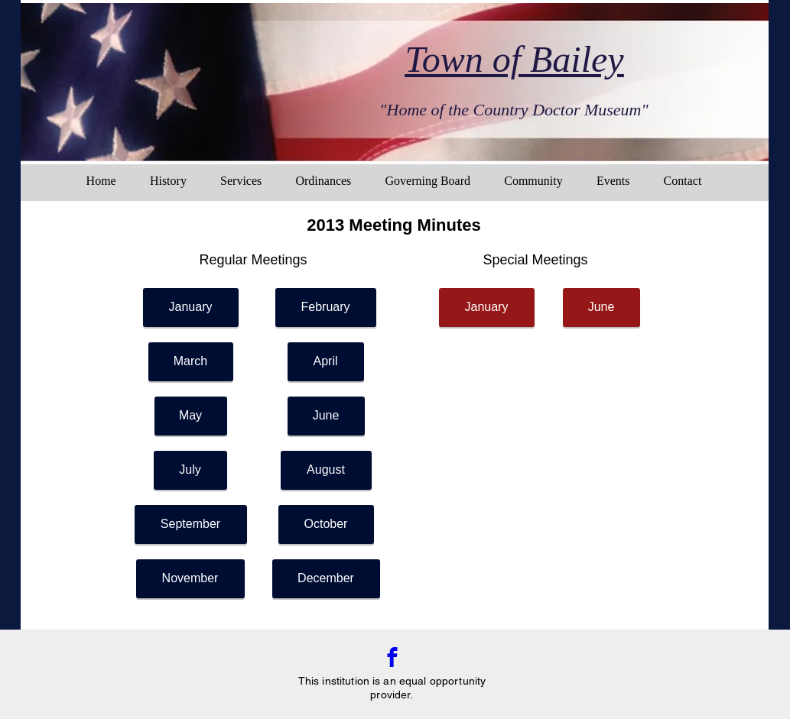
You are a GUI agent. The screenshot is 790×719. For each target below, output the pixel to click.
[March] (190, 361)
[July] (190, 470)
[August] (326, 470)
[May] (190, 416)
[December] (326, 578)
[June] (326, 416)
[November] (190, 578)
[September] (191, 524)
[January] (191, 307)
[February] (325, 307)
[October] (326, 524)
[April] (326, 361)
